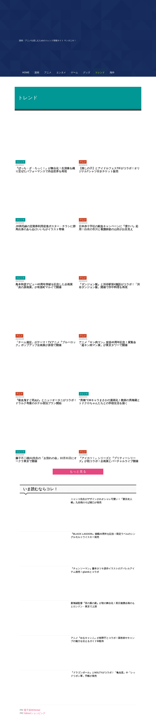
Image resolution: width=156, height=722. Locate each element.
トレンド (100, 72)
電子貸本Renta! (32, 710)
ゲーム (74, 72)
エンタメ (61, 72)
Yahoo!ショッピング (34, 713)
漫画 (36, 72)
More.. (46, 146)
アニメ (47, 72)
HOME (25, 72)
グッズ (86, 72)
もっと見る (78, 471)
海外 (112, 72)
